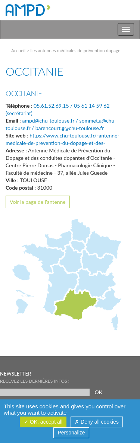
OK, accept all (43, 422)
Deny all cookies (97, 422)
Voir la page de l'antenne (38, 202)
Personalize (71, 433)
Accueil (18, 50)
